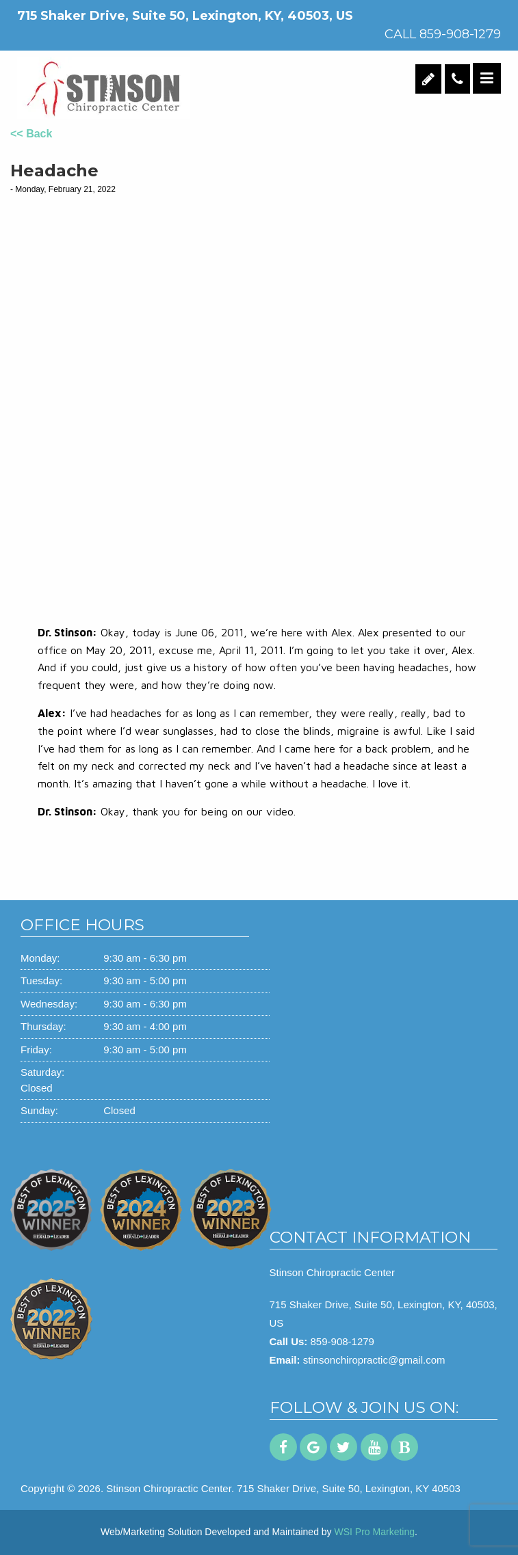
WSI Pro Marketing (375, 1531)
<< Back (31, 133)
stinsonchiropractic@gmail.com (374, 1360)
